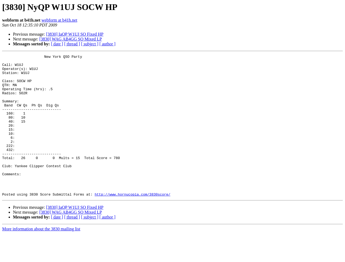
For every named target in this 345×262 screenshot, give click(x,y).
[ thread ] (72, 44)
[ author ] (107, 44)
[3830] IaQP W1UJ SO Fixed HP (75, 34)
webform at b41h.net (59, 20)
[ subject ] (89, 44)
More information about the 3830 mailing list (41, 257)
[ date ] (57, 44)
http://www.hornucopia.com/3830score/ (132, 222)
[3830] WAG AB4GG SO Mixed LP (70, 39)
